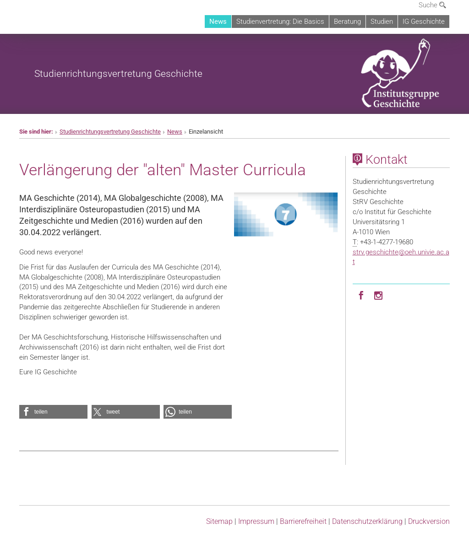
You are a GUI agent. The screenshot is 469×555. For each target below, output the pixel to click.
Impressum (256, 521)
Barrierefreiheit (303, 521)
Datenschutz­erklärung (367, 521)
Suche (432, 5)
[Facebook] (361, 294)
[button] (53, 412)
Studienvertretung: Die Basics (280, 21)
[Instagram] (378, 294)
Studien (382, 21)
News (218, 21)
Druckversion (429, 521)
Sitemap (219, 521)
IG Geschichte (424, 21)
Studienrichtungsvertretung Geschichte (118, 73)
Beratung (347, 21)
